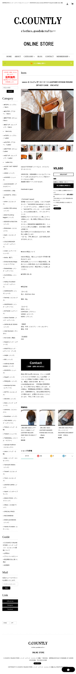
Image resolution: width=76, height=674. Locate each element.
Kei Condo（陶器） (10, 338)
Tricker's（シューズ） (11, 434)
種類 (54, 179)
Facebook (10, 609)
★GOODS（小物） (10, 190)
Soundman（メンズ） (11, 416)
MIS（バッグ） (9, 359)
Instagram (10, 605)
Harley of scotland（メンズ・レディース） (9, 284)
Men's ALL (8, 131)
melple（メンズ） (9, 355)
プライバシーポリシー (11, 556)
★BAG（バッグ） (9, 173)
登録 (6, 588)
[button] (29, 56)
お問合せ (7, 553)
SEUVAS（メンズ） (10, 399)
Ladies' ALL (8, 162)
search (10, 91)
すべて (27, 456)
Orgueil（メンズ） (10, 377)
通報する (55, 205)
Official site (10, 601)
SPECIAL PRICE (9, 511)
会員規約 (7, 565)
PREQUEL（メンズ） (11, 381)
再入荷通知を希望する (63, 185)
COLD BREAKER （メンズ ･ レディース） (9, 244)
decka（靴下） (8, 257)
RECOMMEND (8, 515)
